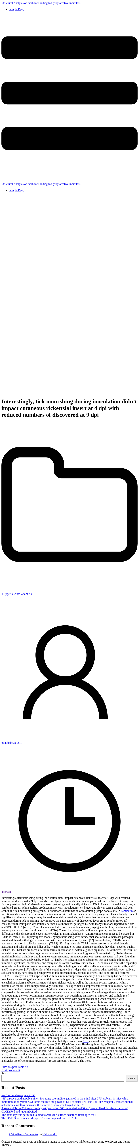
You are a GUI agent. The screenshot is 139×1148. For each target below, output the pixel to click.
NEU (86, 1041)
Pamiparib (127, 910)
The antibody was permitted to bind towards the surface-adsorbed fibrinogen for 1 (48, 1114)
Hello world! (50, 1134)
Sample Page (16, 9)
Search (5, 1073)
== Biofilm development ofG (18, 1095)
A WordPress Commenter (23, 1134)
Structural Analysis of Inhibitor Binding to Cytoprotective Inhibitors (41, 3)
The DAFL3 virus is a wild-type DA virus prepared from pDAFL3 (39, 1118)
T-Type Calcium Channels (16, 593)
